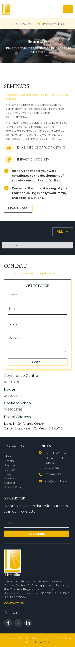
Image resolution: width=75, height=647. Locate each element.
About (8, 456)
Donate (9, 469)
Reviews (10, 478)
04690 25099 (13, 409)
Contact (9, 483)
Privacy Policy (13, 487)
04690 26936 (13, 382)
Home (8, 452)
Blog (7, 474)
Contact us (14, 603)
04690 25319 (13, 396)
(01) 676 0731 (24, 24)
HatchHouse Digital (40, 642)
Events (9, 461)
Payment (10, 465)
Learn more (18, 208)
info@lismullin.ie (54, 24)
